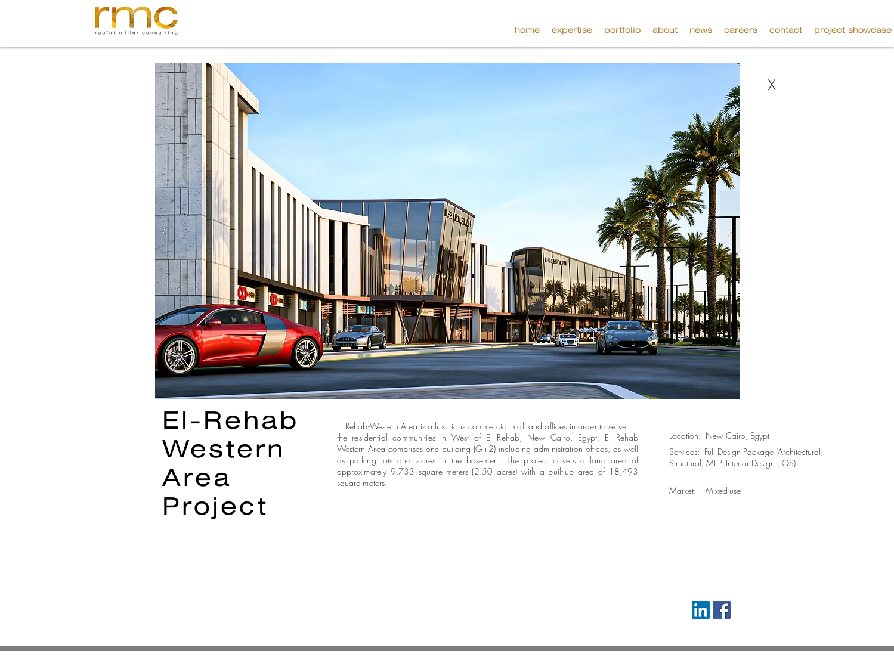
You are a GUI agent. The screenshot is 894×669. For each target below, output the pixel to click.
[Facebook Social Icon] (722, 610)
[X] (772, 85)
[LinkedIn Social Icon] (701, 610)
